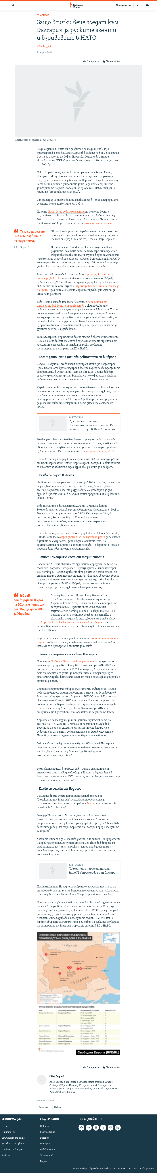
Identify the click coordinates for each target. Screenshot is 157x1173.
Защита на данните (13, 1138)
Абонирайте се (124, 5)
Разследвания (47, 1132)
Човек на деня (48, 1149)
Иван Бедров (44, 46)
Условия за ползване (13, 1144)
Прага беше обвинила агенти (66, 211)
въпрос (90, 803)
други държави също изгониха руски (82, 537)
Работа (6, 1155)
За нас (5, 1126)
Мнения (44, 1138)
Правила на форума (12, 1149)
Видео (43, 1161)
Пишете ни (8, 1132)
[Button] (91, 61)
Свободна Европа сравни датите (71, 661)
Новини (44, 1126)
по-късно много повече (98, 223)
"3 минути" (46, 1155)
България (43, 15)
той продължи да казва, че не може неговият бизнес (70, 622)
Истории (45, 1144)
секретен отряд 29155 (100, 451)
